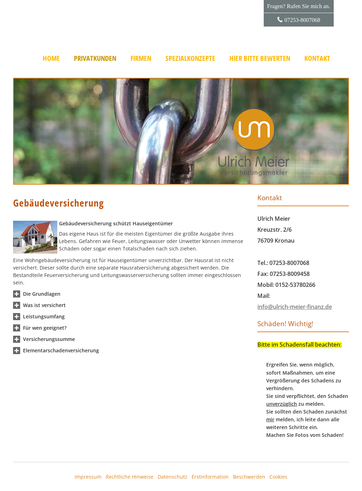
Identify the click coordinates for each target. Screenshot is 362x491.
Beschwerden (249, 476)
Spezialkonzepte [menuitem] (190, 58)
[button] (41, 293)
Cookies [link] (278, 476)
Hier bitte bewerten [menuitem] (259, 58)
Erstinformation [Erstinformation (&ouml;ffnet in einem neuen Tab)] (210, 476)
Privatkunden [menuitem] (95, 58)
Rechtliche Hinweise (129, 476)
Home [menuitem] (51, 58)
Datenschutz (172, 476)
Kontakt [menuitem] (317, 58)
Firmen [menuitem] (140, 58)
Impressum (88, 476)
